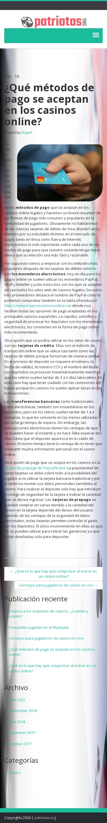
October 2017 (20, 743)
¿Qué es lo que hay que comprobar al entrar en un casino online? (53, 574)
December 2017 (22, 732)
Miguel (26, 132)
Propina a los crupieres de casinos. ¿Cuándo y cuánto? (48, 613)
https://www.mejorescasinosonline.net (37, 305)
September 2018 (23, 710)
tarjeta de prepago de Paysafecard (34, 467)
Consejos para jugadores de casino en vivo (58, 585)
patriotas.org (45, 817)
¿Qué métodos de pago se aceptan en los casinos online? (52, 652)
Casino (15, 772)
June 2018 (17, 721)
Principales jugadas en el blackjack (39, 627)
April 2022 (17, 699)
